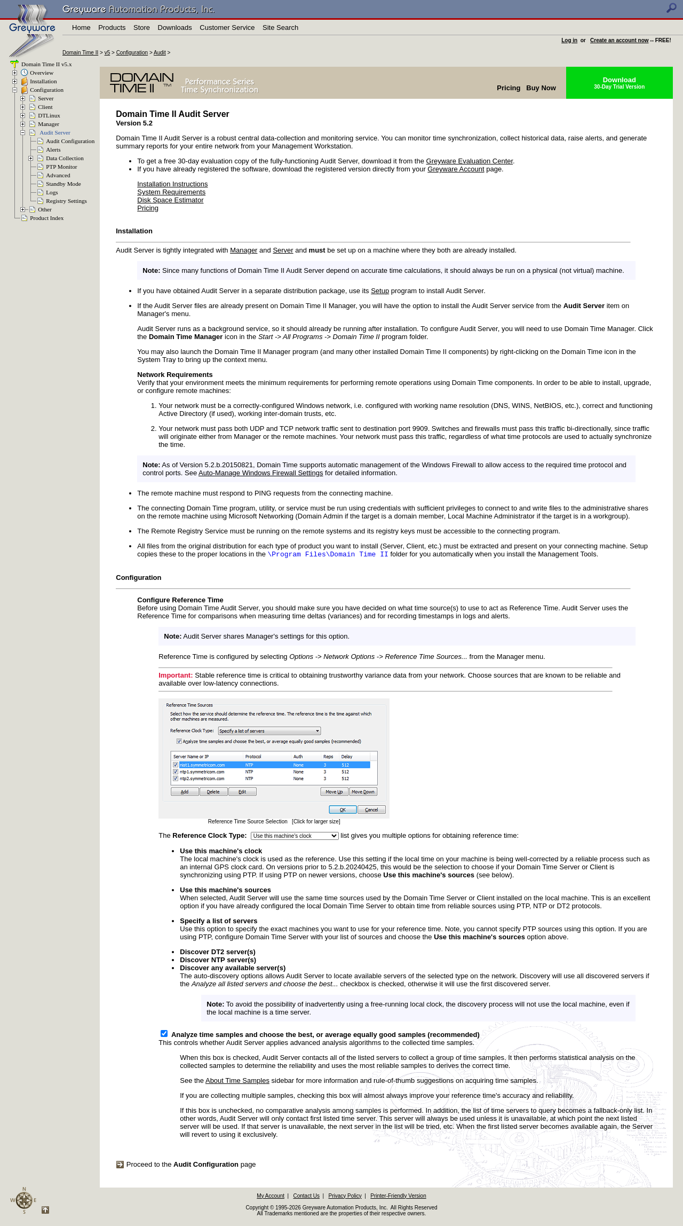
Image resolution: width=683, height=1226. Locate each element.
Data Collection (65, 158)
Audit (160, 53)
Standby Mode (63, 183)
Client (45, 107)
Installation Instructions (172, 184)
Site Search (280, 27)
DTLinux (49, 115)
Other (44, 209)
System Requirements (171, 192)
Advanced (58, 175)
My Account (270, 1197)
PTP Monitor (61, 166)
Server (45, 98)
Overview (41, 72)
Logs (52, 192)
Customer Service (227, 27)
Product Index (46, 218)
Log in (569, 40)
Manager (48, 124)
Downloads (175, 27)
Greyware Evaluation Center (469, 161)
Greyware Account (455, 169)
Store (141, 27)
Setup (380, 291)
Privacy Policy (344, 1197)
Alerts (53, 149)
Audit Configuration (70, 141)
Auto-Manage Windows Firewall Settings (260, 473)
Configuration (132, 53)
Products (111, 27)
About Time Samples (237, 1082)
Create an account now (619, 40)
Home (81, 27)
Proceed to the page (186, 1165)
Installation (43, 81)
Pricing (147, 208)
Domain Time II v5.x (46, 64)
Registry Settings (66, 201)
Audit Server (54, 132)
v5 (107, 53)
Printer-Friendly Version (398, 1197)
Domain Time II (80, 53)
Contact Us (306, 1197)
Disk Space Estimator (170, 200)
